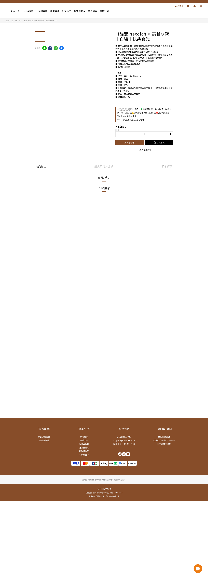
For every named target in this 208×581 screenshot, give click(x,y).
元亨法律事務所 (164, 444)
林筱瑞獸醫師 (164, 436)
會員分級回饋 (44, 436)
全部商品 (9, 20)
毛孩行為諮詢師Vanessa (164, 440)
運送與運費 (84, 444)
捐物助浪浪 (79, 10)
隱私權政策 (84, 451)
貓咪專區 (42, 10)
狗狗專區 (54, 10)
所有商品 (66, 10)
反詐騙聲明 (84, 454)
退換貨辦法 (84, 447)
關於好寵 (104, 10)
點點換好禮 (44, 440)
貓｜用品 (18, 20)
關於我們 (84, 436)
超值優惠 (30, 10)
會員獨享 (92, 10)
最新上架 (16, 10)
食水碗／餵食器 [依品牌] (34, 20)
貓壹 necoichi (52, 20)
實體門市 (84, 440)
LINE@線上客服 (124, 436)
